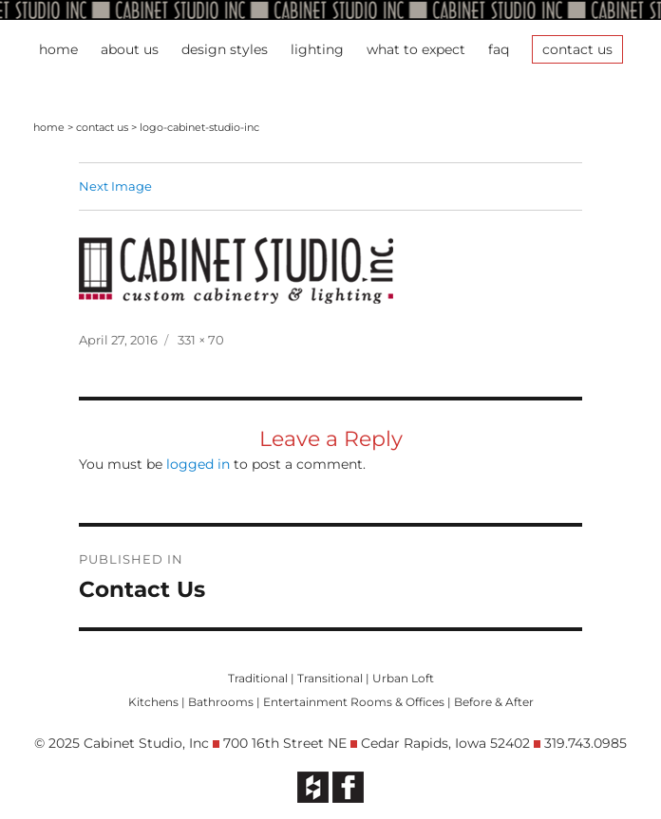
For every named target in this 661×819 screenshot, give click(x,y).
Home (58, 49)
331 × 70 (201, 339)
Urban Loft (403, 678)
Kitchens (153, 702)
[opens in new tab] (313, 785)
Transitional (330, 678)
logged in (198, 464)
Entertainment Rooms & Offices (353, 702)
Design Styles (224, 49)
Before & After (494, 702)
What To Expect (416, 49)
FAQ (498, 49)
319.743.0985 (585, 743)
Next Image (115, 186)
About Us (130, 49)
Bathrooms (221, 702)
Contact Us (577, 49)
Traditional (258, 678)
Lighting (317, 49)
